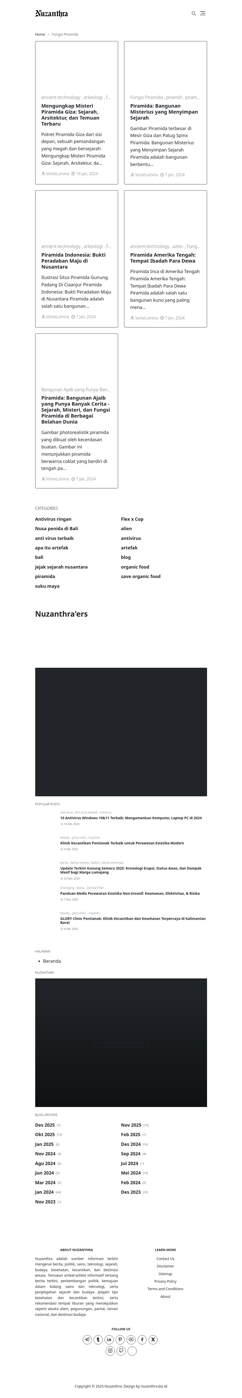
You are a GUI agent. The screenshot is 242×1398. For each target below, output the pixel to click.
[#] (175, 13)
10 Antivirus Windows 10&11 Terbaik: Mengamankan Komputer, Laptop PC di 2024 (131, 817)
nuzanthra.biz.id (154, 1386)
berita (64, 863)
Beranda (52, 961)
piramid (174, 97)
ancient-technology (61, 97)
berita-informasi (113, 863)
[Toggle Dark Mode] (185, 13)
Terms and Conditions (165, 1288)
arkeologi (94, 97)
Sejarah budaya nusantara (121, 1042)
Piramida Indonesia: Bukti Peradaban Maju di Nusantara (73, 260)
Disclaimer (165, 1266)
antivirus (105, 812)
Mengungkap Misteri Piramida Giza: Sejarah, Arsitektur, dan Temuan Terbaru (70, 114)
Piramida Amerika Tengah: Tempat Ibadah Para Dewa (163, 257)
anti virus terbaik (86, 812)
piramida (194, 97)
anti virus (67, 812)
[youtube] (131, 1339)
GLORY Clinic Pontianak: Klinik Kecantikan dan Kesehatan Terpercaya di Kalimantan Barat (133, 920)
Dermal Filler (95, 888)
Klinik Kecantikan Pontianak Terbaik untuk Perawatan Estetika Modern (122, 843)
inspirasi (94, 837)
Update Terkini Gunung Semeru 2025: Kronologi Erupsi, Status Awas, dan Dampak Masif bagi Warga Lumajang (131, 870)
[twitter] (153, 1339)
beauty (65, 837)
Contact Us (165, 1258)
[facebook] (142, 1339)
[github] (121, 1351)
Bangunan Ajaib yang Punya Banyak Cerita (85, 389)
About (166, 1296)
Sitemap (165, 1273)
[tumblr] (98, 1339)
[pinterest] (120, 1339)
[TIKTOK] (132, 1351)
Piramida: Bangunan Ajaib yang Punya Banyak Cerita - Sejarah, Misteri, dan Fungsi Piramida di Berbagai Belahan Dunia (75, 409)
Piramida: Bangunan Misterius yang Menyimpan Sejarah (164, 111)
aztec (178, 246)
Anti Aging (67, 888)
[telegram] (87, 1339)
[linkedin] (109, 1339)
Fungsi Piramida (147, 97)
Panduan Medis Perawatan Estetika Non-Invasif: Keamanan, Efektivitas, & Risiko (130, 893)
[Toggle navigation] (202, 13)
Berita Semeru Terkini (85, 863)
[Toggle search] (193, 13)
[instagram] (110, 1351)
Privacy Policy (165, 1281)
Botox (80, 888)
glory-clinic (79, 837)
